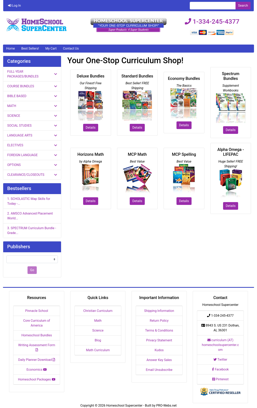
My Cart (51, 48)
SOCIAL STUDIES (32, 125)
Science (98, 330)
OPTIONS (32, 165)
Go (32, 270)
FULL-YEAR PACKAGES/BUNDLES (32, 74)
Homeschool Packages (36, 379)
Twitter (220, 359)
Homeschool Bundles (36, 335)
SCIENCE (32, 116)
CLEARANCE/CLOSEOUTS (32, 175)
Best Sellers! (30, 48)
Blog (98, 340)
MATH (32, 106)
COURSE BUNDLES (32, 86)
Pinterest (220, 379)
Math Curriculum (98, 350)
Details (91, 127)
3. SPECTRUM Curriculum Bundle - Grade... (31, 230)
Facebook (220, 369)
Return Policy (159, 321)
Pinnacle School (36, 311)
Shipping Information (159, 311)
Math (98, 321)
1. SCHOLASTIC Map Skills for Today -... (28, 201)
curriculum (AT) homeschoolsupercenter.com (220, 345)
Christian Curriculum (97, 311)
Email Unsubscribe (159, 370)
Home (10, 48)
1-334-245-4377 (212, 21)
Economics (37, 369)
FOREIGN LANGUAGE (32, 155)
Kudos (159, 350)
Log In (14, 5)
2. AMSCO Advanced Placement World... (30, 216)
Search (243, 5)
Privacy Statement (159, 340)
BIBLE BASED (32, 96)
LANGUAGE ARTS (32, 135)
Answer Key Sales (159, 360)
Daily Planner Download (36, 360)
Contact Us (71, 48)
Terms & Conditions (159, 330)
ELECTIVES (32, 145)
